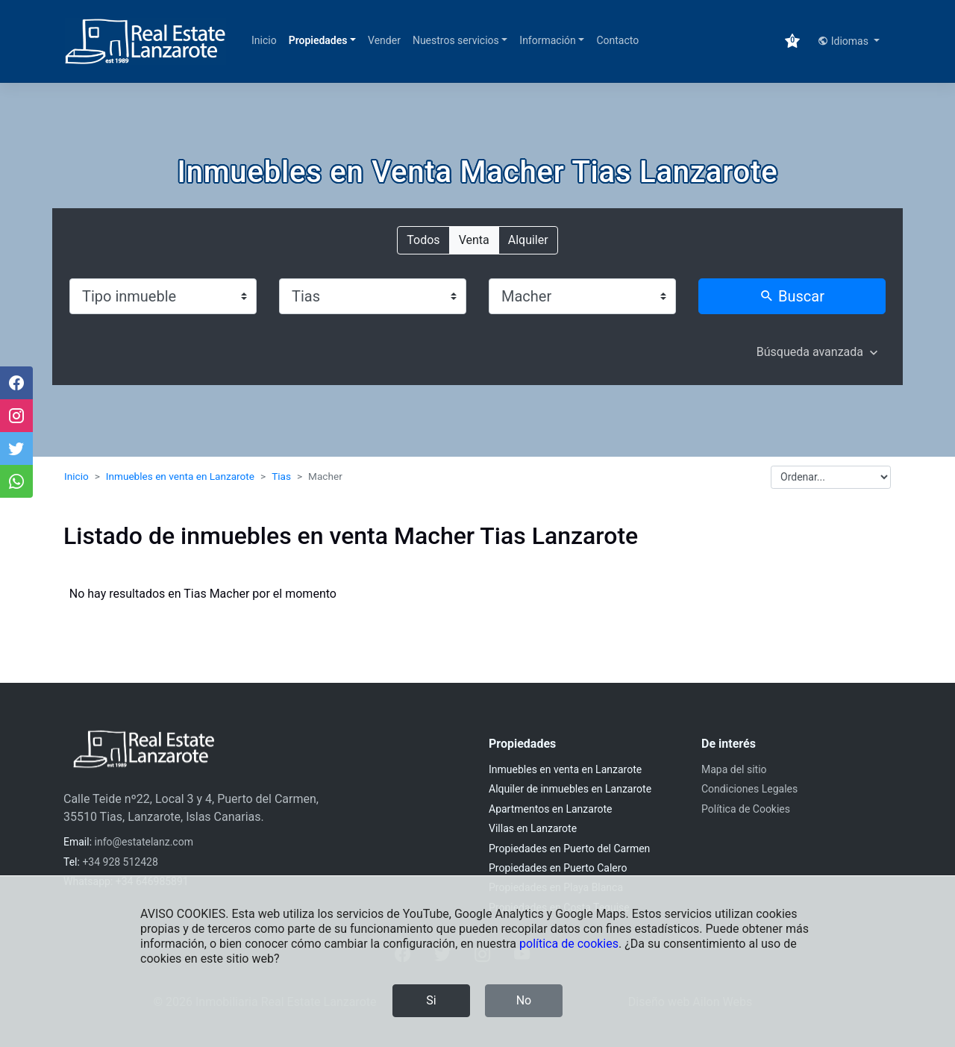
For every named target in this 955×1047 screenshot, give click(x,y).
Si (431, 1000)
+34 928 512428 (119, 862)
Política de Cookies (745, 809)
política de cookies (569, 944)
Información (547, 40)
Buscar (792, 296)
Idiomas (844, 41)
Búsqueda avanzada (810, 352)
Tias (281, 476)
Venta (474, 239)
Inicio (264, 40)
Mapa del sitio (734, 769)
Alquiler (528, 239)
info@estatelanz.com (144, 842)
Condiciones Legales (749, 789)
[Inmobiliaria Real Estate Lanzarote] (145, 41)
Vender (384, 40)
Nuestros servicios (456, 40)
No (524, 1000)
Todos (423, 239)
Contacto (617, 40)
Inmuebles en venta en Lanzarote (180, 476)
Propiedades (318, 40)
